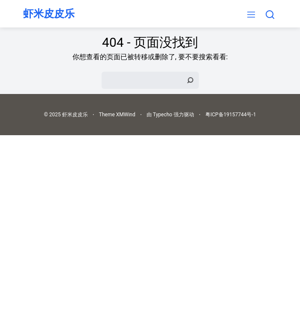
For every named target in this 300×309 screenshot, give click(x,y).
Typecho (162, 115)
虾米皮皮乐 (49, 14)
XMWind (125, 115)
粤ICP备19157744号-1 (230, 115)
